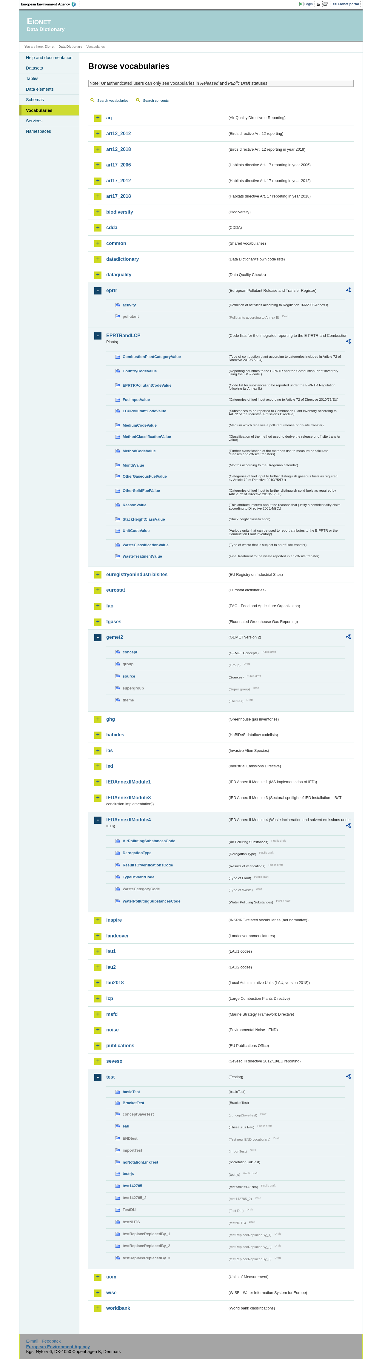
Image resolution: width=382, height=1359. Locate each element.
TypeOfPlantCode (138, 877)
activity (129, 305)
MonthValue (133, 465)
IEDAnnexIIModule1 (128, 781)
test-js (128, 1173)
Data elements (40, 89)
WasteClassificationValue (146, 545)
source (129, 676)
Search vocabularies (112, 100)
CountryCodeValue (140, 371)
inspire (114, 920)
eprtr (111, 290)
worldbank (118, 1308)
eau (126, 1126)
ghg (110, 719)
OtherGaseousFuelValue (145, 476)
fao (109, 605)
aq (109, 117)
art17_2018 (118, 196)
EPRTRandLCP (123, 335)
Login (308, 4)
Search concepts (156, 100)
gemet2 (114, 637)
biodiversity (119, 212)
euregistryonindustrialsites (136, 574)
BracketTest (133, 1103)
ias (109, 750)
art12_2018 (118, 149)
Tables (32, 78)
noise (112, 1029)
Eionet (49, 46)
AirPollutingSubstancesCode (149, 841)
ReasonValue (135, 505)
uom (111, 1276)
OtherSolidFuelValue (141, 490)
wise (111, 1292)
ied (109, 766)
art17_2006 (118, 164)
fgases (113, 621)
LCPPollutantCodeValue (144, 411)
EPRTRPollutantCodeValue (147, 385)
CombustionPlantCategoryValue (152, 356)
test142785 (132, 1186)
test (110, 1076)
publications (120, 1045)
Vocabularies (39, 110)
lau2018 (115, 982)
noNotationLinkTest (140, 1162)
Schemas (35, 99)
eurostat (115, 590)
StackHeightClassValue (144, 519)
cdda (111, 227)
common (116, 243)
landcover (117, 935)
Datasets (34, 68)
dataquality (118, 274)
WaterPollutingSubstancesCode (152, 901)
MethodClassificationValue (147, 436)
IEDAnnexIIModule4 (128, 819)
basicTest (131, 1092)
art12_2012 (118, 133)
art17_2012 (118, 180)
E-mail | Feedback (43, 1341)
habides (115, 734)
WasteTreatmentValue (142, 556)
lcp (109, 998)
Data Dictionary (70, 46)
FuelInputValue (136, 399)
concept (130, 652)
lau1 (111, 951)
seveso (114, 1061)
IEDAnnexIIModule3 (128, 797)
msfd (112, 1014)
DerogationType (137, 853)
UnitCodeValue (136, 530)
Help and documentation (49, 57)
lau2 (111, 967)
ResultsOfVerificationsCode (148, 865)
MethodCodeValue (139, 451)
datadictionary (122, 259)
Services (34, 120)
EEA (50, 4)
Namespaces (38, 131)
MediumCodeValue (140, 425)
